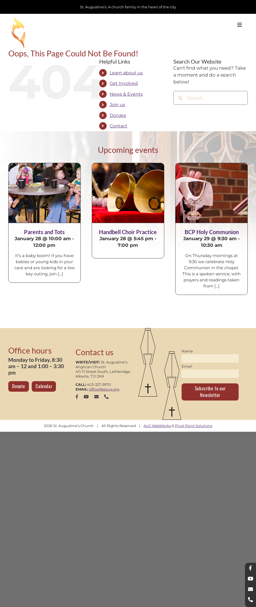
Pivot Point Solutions (193, 425)
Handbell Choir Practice (128, 232)
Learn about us (126, 72)
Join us (117, 104)
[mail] (96, 396)
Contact (118, 126)
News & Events (126, 94)
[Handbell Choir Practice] (128, 193)
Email (187, 366)
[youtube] (86, 396)
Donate (118, 115)
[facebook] (77, 396)
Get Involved (124, 83)
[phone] (106, 396)
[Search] (180, 98)
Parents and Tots (44, 232)
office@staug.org (104, 389)
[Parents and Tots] (44, 193)
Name (187, 351)
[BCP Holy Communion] (211, 193)
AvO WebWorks (157, 425)
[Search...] (210, 98)
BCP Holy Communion (212, 232)
